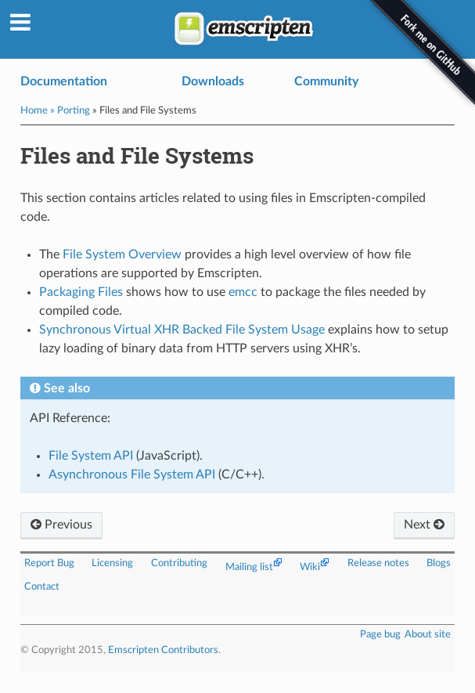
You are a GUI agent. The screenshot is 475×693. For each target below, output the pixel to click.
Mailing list (249, 567)
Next (424, 524)
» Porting (70, 110)
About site (428, 634)
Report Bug (49, 563)
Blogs (438, 563)
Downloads (213, 81)
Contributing (179, 563)
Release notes (378, 563)
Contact (41, 586)
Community (326, 81)
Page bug (380, 634)
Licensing (112, 563)
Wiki (310, 567)
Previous (61, 524)
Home (34, 110)
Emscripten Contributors (163, 650)
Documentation (63, 81)
